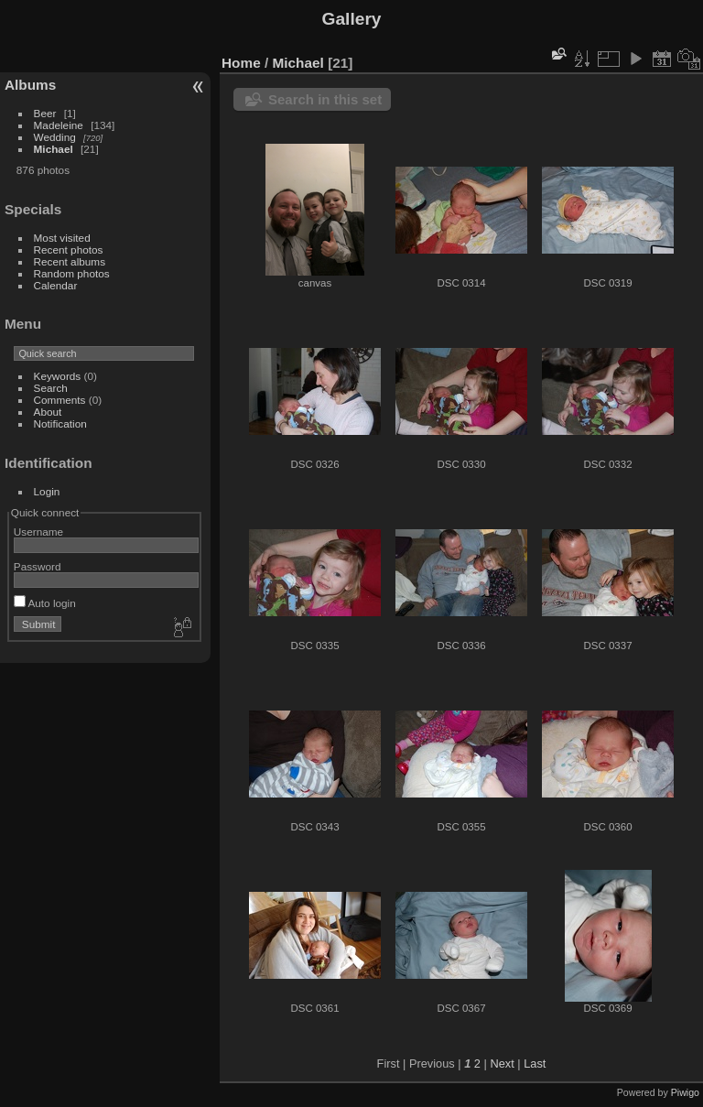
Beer (45, 113)
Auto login (45, 603)
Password (37, 566)
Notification (60, 423)
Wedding (55, 137)
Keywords (57, 376)
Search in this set (325, 99)
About (48, 412)
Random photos (72, 273)
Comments (60, 400)
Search (51, 388)
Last (535, 1063)
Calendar (56, 285)
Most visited (62, 238)
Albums (30, 84)
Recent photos (68, 249)
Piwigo (685, 1092)
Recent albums (69, 261)
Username (38, 531)
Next (502, 1063)
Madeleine (58, 125)
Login (47, 491)
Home (241, 63)
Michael (53, 149)
